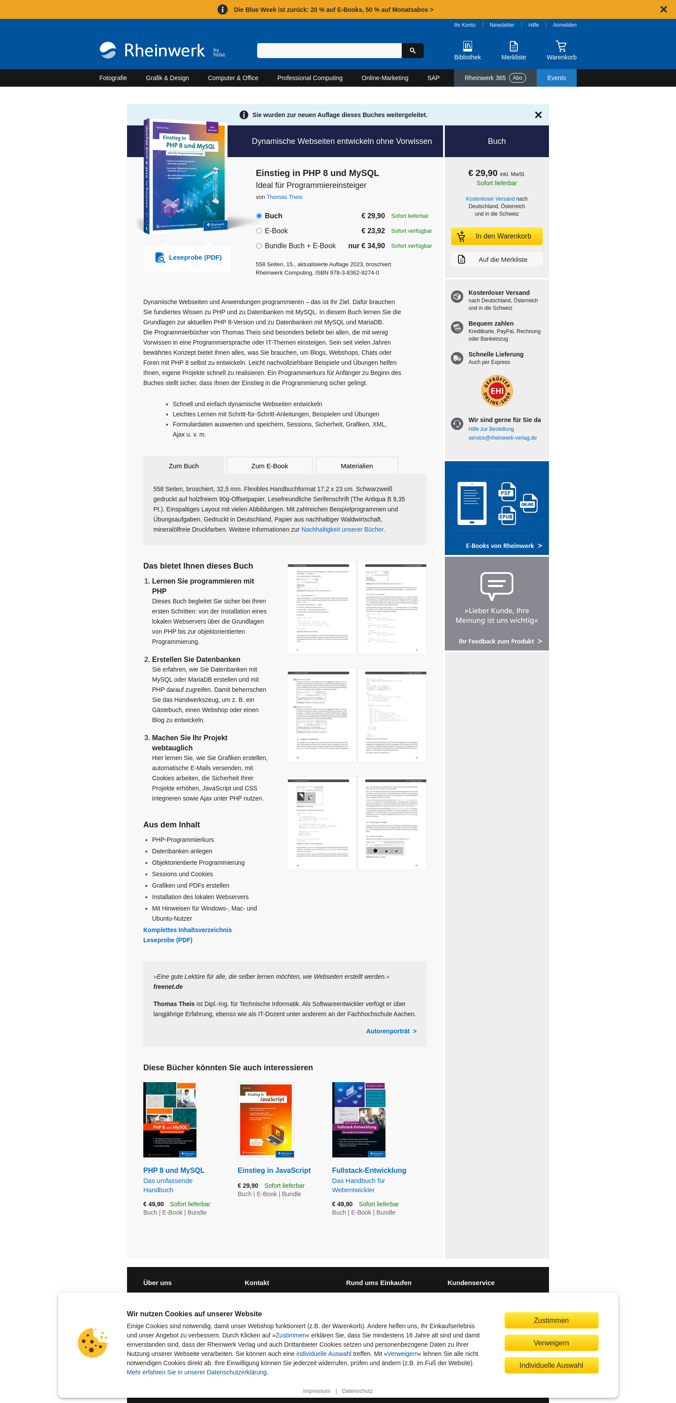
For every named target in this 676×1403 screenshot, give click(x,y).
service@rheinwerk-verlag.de (503, 438)
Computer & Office (233, 77)
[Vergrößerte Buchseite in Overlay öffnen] (357, 608)
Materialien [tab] (357, 466)
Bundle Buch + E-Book (300, 246)
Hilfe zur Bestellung (491, 429)
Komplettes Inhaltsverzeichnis (187, 929)
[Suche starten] (413, 50)
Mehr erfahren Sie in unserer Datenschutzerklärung (197, 1372)
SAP (433, 77)
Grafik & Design (167, 77)
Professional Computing (310, 77)
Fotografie (113, 77)
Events (556, 77)
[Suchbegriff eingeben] (329, 50)
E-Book (276, 231)
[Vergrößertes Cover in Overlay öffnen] (183, 177)
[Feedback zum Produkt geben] (497, 604)
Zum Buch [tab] (184, 466)
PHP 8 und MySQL (184, 1180)
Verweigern (402, 1353)
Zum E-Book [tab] (269, 466)
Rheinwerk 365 (495, 78)
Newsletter (502, 25)
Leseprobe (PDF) (168, 940)
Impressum (317, 1391)
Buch (273, 216)
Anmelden (565, 25)
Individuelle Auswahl (551, 1365)
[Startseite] (162, 51)
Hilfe (533, 25)
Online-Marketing (385, 77)
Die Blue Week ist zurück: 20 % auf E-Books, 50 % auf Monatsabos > (333, 9)
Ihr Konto (465, 25)
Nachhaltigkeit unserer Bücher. (343, 529)
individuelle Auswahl (323, 1353)
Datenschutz (357, 1391)
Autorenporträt (388, 1031)
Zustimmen (291, 1335)
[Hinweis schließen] (664, 9)
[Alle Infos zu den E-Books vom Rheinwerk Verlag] (497, 509)
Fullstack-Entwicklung (379, 1180)
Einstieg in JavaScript (274, 1170)
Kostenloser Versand (490, 199)
